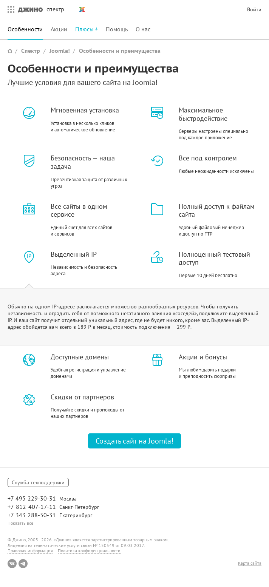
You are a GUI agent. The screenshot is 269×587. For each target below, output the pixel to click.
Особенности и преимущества (120, 50)
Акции (59, 29)
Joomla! (78, 9)
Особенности (25, 29)
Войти (254, 9)
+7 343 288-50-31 (32, 515)
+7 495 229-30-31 (32, 498)
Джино (30, 9)
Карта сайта (249, 563)
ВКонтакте (12, 563)
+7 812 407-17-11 (32, 506)
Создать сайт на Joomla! (134, 441)
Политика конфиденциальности (89, 550)
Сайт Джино (10, 50)
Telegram (23, 563)
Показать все (20, 523)
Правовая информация (30, 550)
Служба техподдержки (38, 482)
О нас (143, 29)
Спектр (30, 50)
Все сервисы (9, 9)
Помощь (117, 29)
